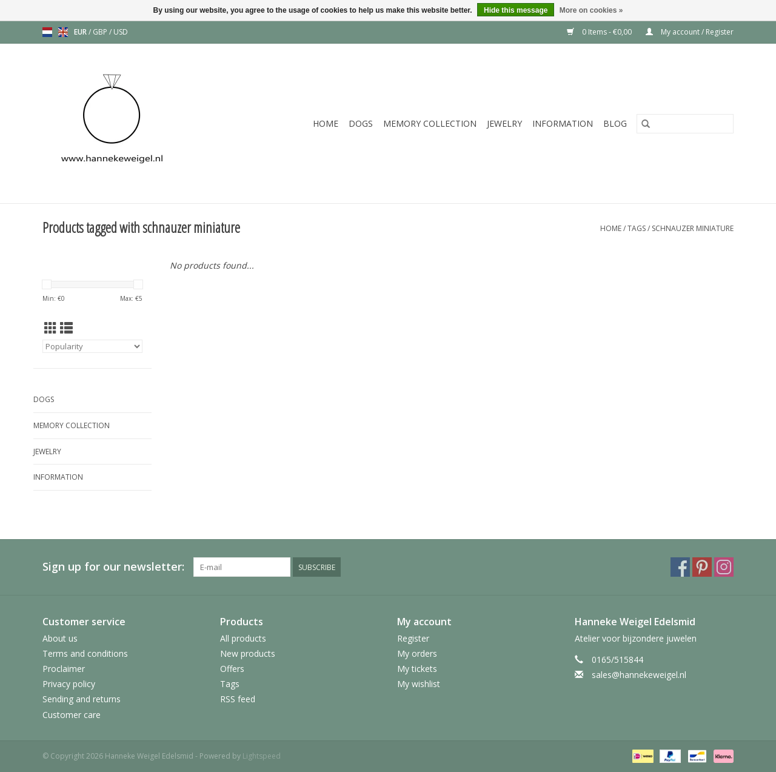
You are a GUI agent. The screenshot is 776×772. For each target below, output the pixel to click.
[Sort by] (92, 346)
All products (243, 638)
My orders (417, 653)
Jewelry (504, 123)
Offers (232, 668)
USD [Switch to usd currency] (120, 32)
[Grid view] (50, 328)
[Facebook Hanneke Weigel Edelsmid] (680, 567)
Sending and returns (81, 699)
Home (325, 123)
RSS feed (237, 699)
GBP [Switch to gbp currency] (101, 32)
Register (413, 638)
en (63, 32)
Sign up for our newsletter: (113, 566)
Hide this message (515, 10)
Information (562, 123)
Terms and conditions (85, 653)
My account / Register (690, 32)
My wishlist (418, 684)
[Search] (685, 123)
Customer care (71, 714)
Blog (615, 123)
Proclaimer (63, 668)
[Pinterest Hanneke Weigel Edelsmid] (702, 567)
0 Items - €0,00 (600, 32)
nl (47, 32)
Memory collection (430, 123)
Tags (636, 228)
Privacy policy (68, 684)
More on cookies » (591, 10)
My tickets (417, 668)
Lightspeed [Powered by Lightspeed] (261, 756)
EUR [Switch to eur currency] (81, 32)
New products (247, 653)
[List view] (66, 328)
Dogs (361, 123)
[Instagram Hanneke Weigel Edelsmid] (724, 567)
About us (60, 638)
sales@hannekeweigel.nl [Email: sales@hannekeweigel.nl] (639, 674)
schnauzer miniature (693, 228)
